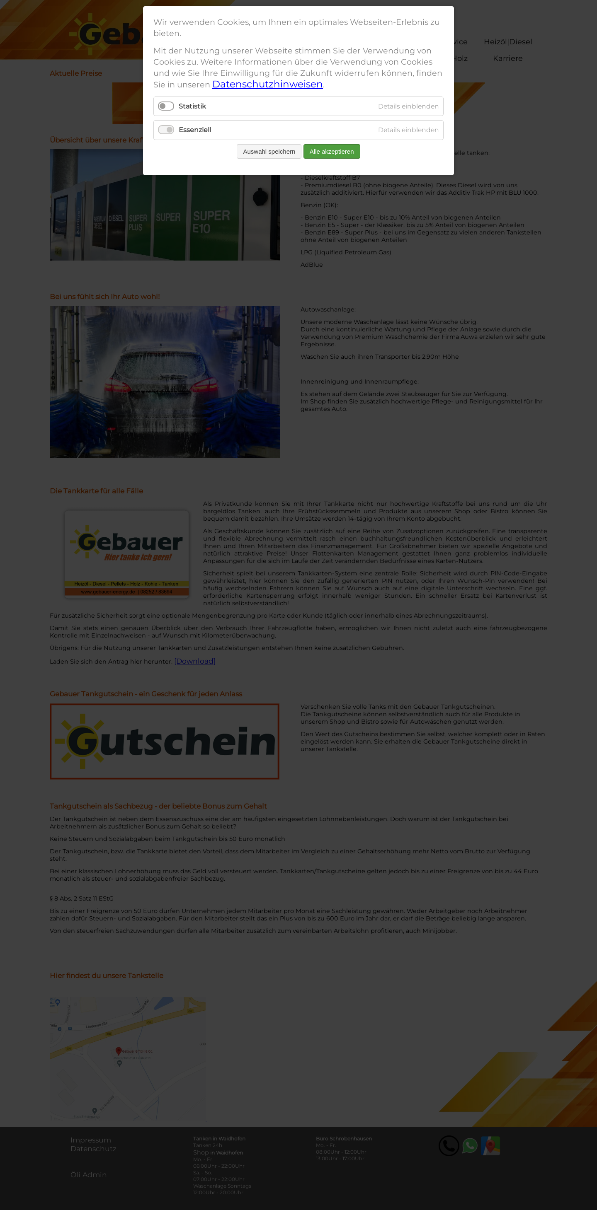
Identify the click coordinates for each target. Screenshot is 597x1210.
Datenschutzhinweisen (267, 84)
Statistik (192, 106)
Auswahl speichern (269, 151)
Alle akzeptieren (332, 151)
